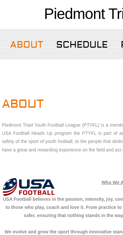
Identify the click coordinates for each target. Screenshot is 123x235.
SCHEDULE (82, 45)
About (26, 45)
